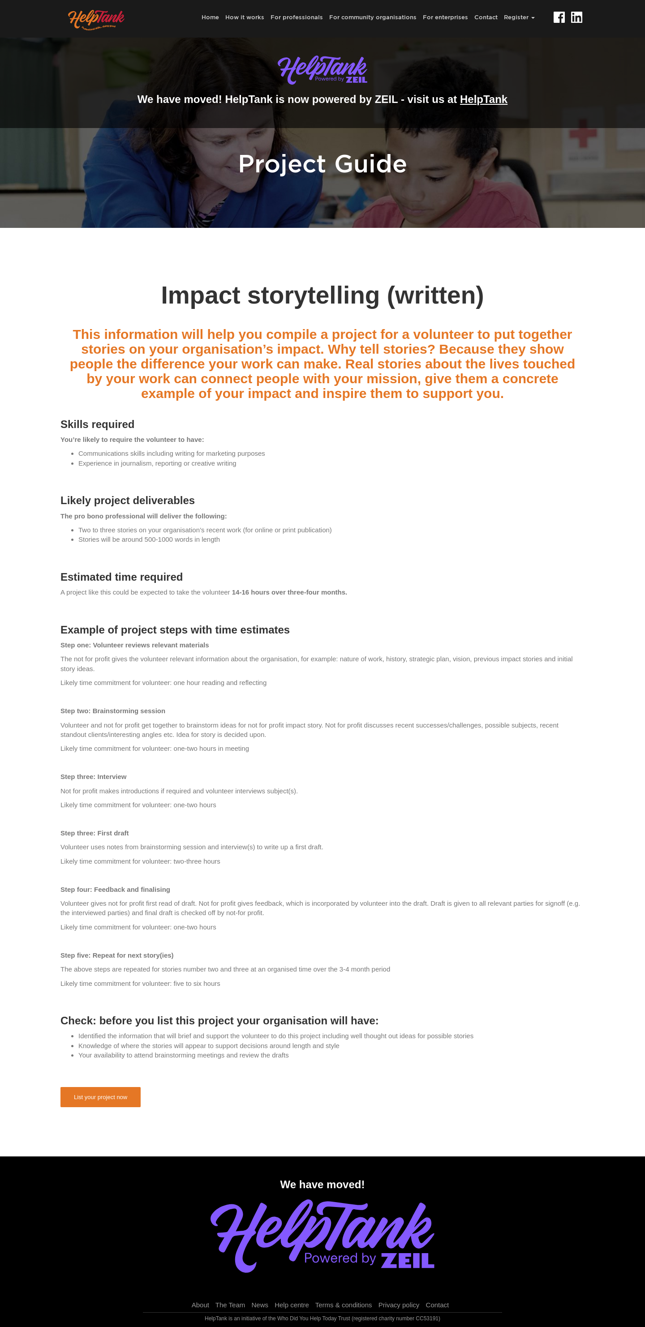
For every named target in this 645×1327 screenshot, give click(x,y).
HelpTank (483, 99)
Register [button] (519, 17)
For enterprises (445, 17)
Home (210, 17)
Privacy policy (399, 1305)
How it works (244, 17)
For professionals (297, 17)
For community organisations (373, 17)
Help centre (292, 1305)
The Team (230, 1305)
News (259, 1305)
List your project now (100, 1097)
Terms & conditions (343, 1305)
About (200, 1305)
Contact (486, 17)
